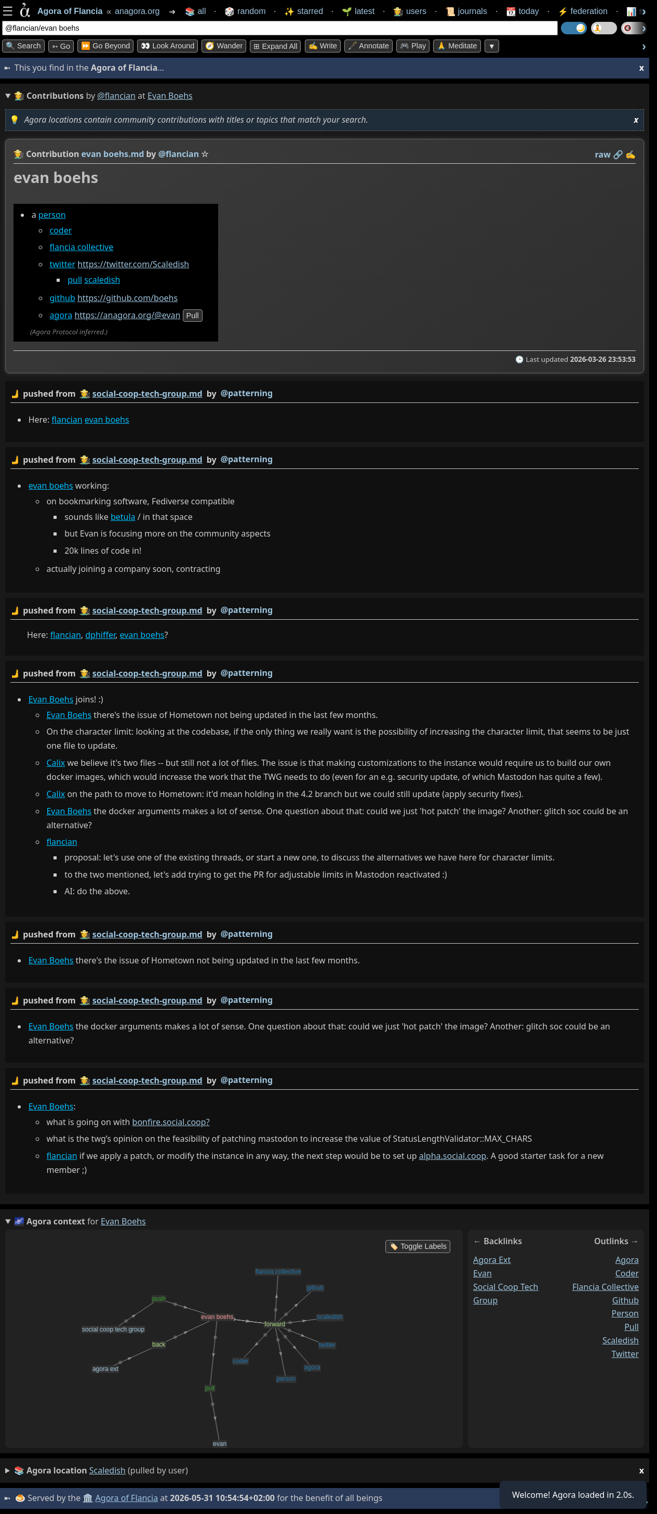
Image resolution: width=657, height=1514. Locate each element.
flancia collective (81, 247)
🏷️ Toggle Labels (418, 1246)
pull (75, 279)
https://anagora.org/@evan (127, 315)
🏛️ (88, 1498)
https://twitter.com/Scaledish (133, 264)
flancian (66, 419)
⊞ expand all (275, 46)
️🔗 (618, 154)
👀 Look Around (167, 46)
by (324, 393)
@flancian (116, 95)
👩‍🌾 (19, 154)
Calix (55, 762)
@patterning (247, 393)
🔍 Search (23, 46)
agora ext (492, 1259)
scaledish (102, 279)
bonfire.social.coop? (171, 1122)
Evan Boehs (51, 699)
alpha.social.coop (453, 1155)
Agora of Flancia (127, 1498)
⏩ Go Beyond (105, 46)
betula (123, 517)
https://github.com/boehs (127, 298)
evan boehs (107, 419)
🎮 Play (413, 46)
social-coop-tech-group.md (147, 393)
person (52, 214)
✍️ (630, 154)
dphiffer (100, 635)
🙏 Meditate (457, 46)
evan (482, 1273)
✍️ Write (323, 46)
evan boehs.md (113, 154)
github (62, 298)
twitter (62, 264)
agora (60, 315)
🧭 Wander (224, 46)
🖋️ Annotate (368, 46)
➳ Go (61, 46)
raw (603, 154)
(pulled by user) (329, 1471)
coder (60, 230)
